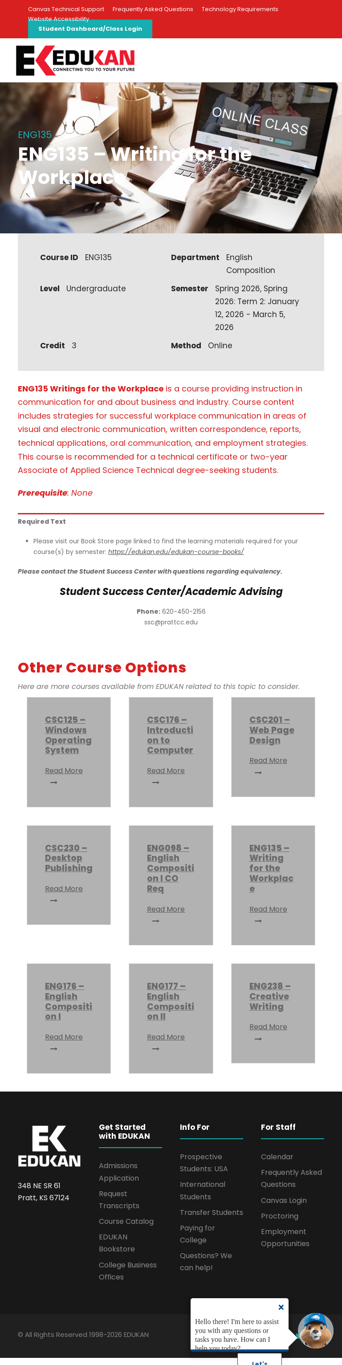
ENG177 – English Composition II (170, 1008)
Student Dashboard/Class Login (90, 28)
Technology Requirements (240, 9)
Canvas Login (284, 1207)
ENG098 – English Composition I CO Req (170, 875)
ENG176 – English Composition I (68, 1008)
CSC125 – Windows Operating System (68, 742)
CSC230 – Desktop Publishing (69, 865)
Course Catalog (126, 1228)
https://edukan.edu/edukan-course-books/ (176, 558)
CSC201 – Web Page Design (271, 737)
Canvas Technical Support (66, 9)
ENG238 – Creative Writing (270, 1003)
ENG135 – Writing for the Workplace (271, 875)
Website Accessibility (58, 19)
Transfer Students (211, 1219)
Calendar (277, 1164)
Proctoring (279, 1223)
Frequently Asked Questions (153, 9)
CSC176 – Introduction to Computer (170, 742)
